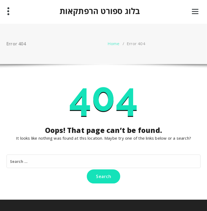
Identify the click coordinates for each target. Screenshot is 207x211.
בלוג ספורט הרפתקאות (100, 11)
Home (113, 43)
